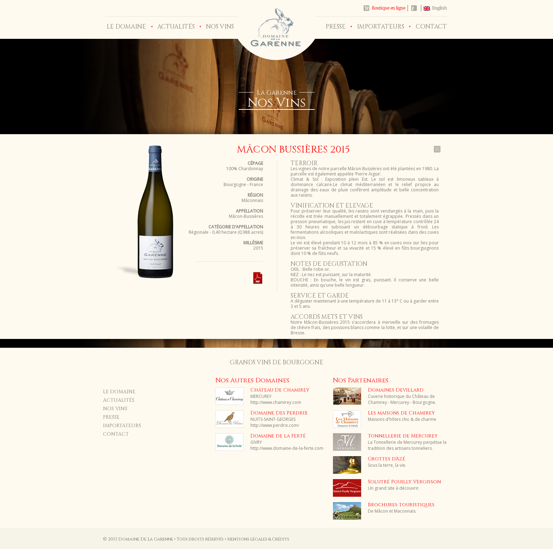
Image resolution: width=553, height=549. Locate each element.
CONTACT (431, 27)
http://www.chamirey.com (275, 402)
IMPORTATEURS (380, 27)
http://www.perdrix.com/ (274, 425)
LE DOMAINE (126, 27)
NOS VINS (220, 27)
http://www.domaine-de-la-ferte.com (286, 448)
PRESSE (336, 27)
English (439, 8)
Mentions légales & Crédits (258, 539)
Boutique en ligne (388, 8)
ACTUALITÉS (176, 27)
